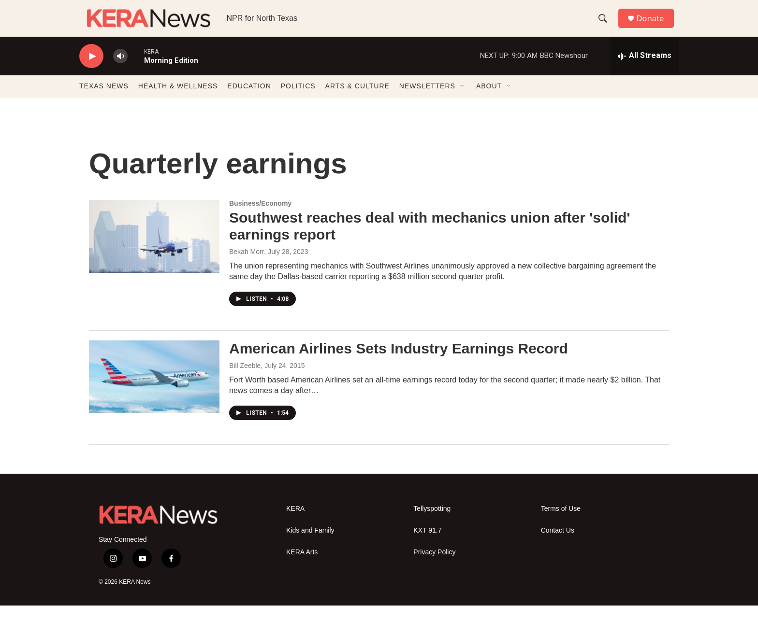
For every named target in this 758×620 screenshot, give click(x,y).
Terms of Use (561, 522)
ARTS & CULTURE (357, 100)
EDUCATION (249, 100)
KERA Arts (302, 566)
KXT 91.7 (427, 544)
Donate (654, 25)
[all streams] (644, 70)
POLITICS (298, 100)
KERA (295, 522)
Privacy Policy (434, 566)
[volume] (120, 70)
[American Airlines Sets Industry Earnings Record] (154, 390)
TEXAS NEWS (104, 100)
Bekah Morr (246, 265)
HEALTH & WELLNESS (178, 100)
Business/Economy (260, 218)
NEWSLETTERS (427, 100)
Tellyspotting (432, 522)
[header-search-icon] (606, 25)
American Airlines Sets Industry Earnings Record (398, 362)
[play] (91, 70)
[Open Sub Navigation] (462, 100)
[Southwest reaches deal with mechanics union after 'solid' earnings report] (154, 250)
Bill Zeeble (245, 379)
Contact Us (557, 544)
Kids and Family (310, 544)
